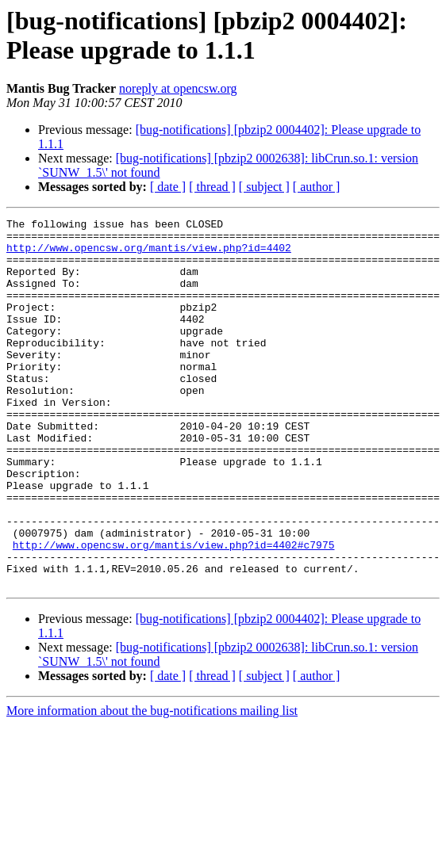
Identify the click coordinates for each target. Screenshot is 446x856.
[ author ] (316, 186)
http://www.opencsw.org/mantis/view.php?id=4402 (148, 254)
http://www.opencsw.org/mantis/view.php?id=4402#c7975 (174, 611)
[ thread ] (212, 186)
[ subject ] (264, 186)
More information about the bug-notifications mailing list (152, 784)
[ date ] (168, 186)
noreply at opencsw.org (177, 88)
